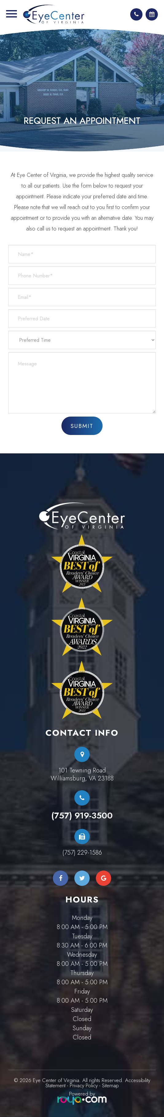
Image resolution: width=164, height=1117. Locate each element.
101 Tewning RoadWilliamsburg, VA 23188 (82, 775)
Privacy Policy (84, 1085)
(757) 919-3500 (82, 815)
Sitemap (110, 1085)
